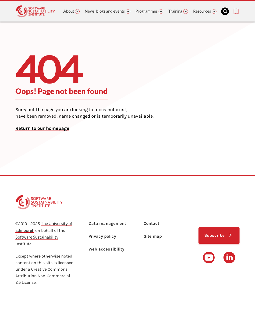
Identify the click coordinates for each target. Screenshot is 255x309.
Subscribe (214, 235)
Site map (153, 236)
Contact (151, 223)
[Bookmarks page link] (236, 11)
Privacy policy (102, 236)
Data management (107, 223)
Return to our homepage (42, 128)
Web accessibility (106, 249)
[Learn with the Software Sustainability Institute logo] (35, 11)
